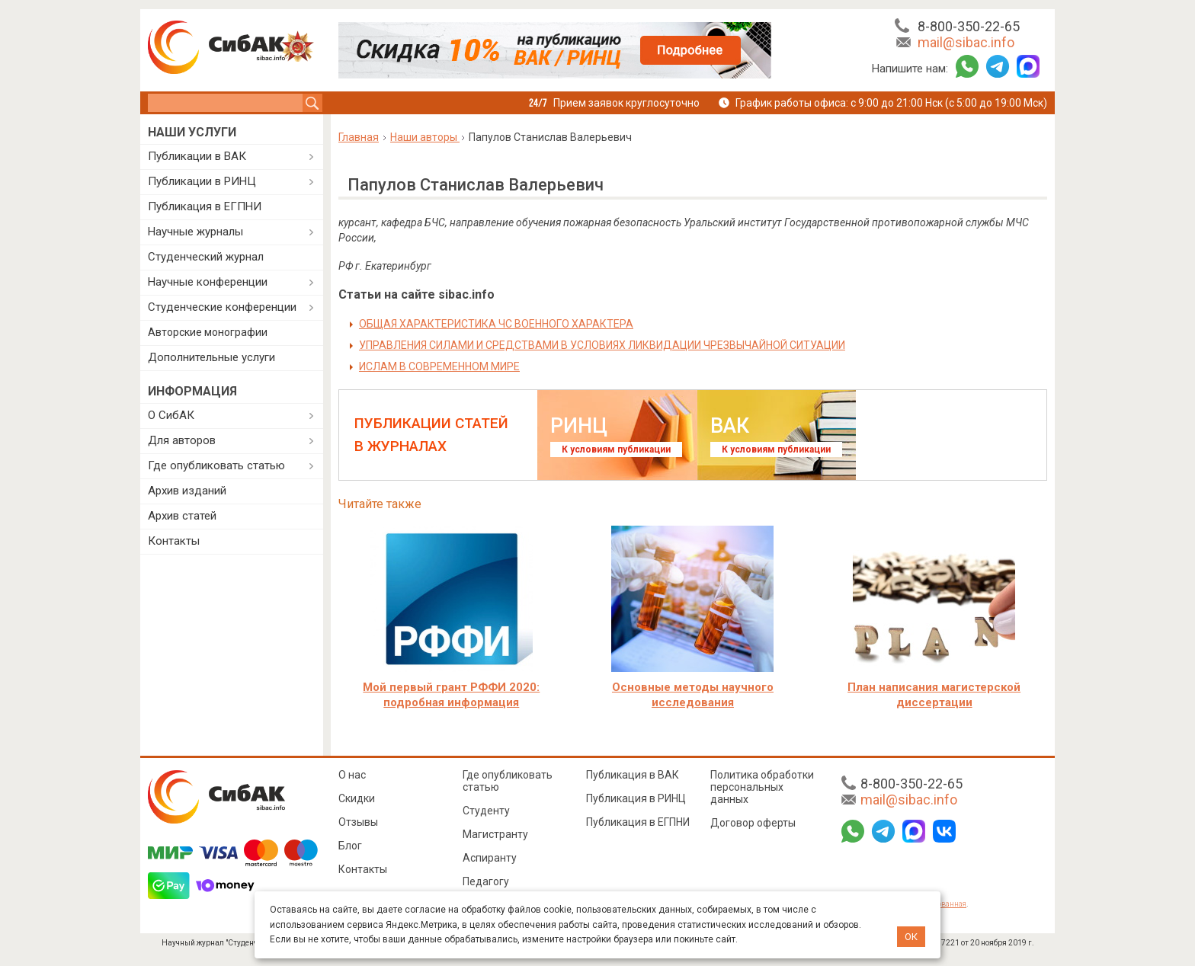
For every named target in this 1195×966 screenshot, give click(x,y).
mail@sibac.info (966, 42)
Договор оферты (753, 823)
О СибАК (171, 415)
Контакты (174, 541)
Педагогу (486, 881)
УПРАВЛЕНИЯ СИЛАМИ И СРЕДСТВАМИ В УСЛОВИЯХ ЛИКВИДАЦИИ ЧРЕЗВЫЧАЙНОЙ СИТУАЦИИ (602, 345)
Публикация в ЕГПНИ (204, 206)
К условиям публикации (616, 449)
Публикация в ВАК (632, 775)
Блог (350, 846)
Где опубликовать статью (216, 465)
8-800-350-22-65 (969, 26)
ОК (911, 936)
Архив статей (182, 516)
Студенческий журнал (206, 257)
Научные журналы (195, 231)
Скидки (356, 798)
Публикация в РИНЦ (636, 798)
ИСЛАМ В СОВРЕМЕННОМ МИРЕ (439, 366)
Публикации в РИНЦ (202, 181)
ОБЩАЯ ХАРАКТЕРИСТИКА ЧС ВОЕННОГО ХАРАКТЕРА (496, 324)
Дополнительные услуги (211, 357)
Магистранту (495, 834)
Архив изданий (187, 490)
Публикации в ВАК (197, 156)
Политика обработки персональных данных (762, 787)
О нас (352, 775)
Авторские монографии (208, 332)
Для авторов (182, 440)
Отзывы (358, 822)
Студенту (486, 810)
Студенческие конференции (222, 307)
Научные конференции (208, 282)
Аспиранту (490, 858)
